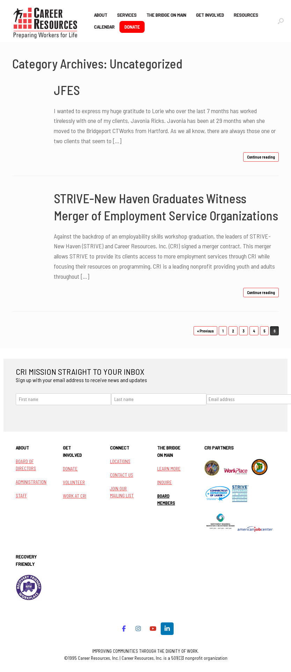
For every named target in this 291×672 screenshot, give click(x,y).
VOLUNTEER (74, 482)
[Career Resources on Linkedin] (167, 628)
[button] (280, 21)
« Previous (205, 331)
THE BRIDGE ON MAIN (166, 15)
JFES (67, 89)
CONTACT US (121, 475)
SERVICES (127, 15)
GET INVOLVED (210, 15)
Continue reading (261, 157)
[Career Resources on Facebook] (123, 628)
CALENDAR (104, 27)
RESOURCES (246, 15)
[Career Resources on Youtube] (152, 628)
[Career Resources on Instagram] (138, 628)
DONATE (132, 27)
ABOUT (100, 15)
